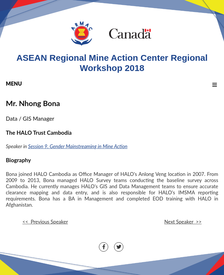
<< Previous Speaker (45, 222)
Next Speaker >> (183, 222)
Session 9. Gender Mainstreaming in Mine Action (77, 146)
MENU (112, 83)
